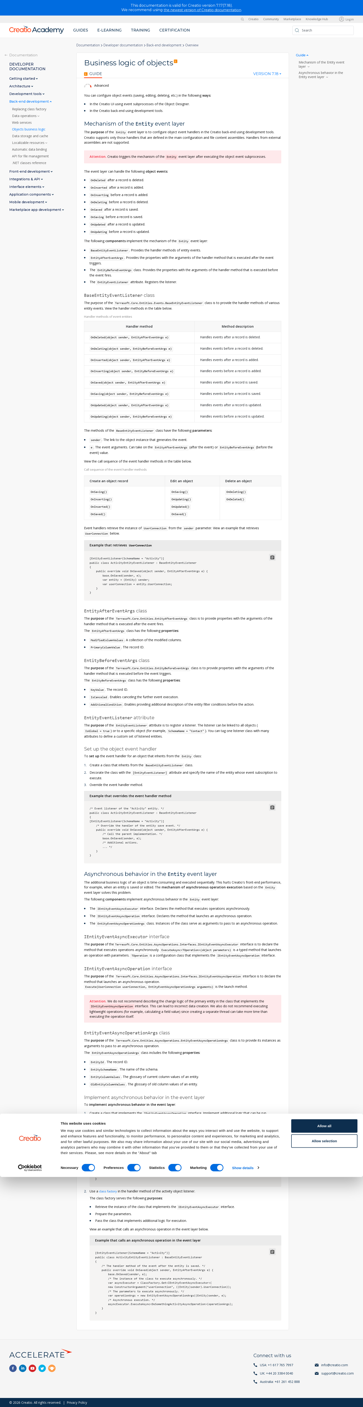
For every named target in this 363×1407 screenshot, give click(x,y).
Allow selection (324, 1371)
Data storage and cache (30, 136)
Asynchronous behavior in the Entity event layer (321, 74)
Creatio (253, 19)
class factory (108, 1191)
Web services (22, 122)
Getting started (22, 78)
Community (271, 19)
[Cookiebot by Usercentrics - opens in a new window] (30, 1397)
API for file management (30, 156)
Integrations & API (25, 179)
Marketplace (292, 19)
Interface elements (25, 187)
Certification (174, 30)
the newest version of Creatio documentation (202, 10)
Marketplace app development (35, 210)
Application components (30, 194)
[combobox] (267, 75)
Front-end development (30, 171)
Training (140, 30)
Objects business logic (28, 129)
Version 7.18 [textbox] (266, 74)
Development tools (26, 94)
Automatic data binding (29, 149)
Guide (93, 74)
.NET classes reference (29, 163)
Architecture (20, 86)
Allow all (324, 1356)
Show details (243, 1398)
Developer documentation (123, 45)
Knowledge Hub (317, 19)
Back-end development (164, 45)
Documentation (88, 45)
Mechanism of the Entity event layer (321, 64)
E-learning (109, 30)
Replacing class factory (29, 109)
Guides (80, 30)
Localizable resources (28, 142)
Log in (350, 19)
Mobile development (27, 202)
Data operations (25, 116)
